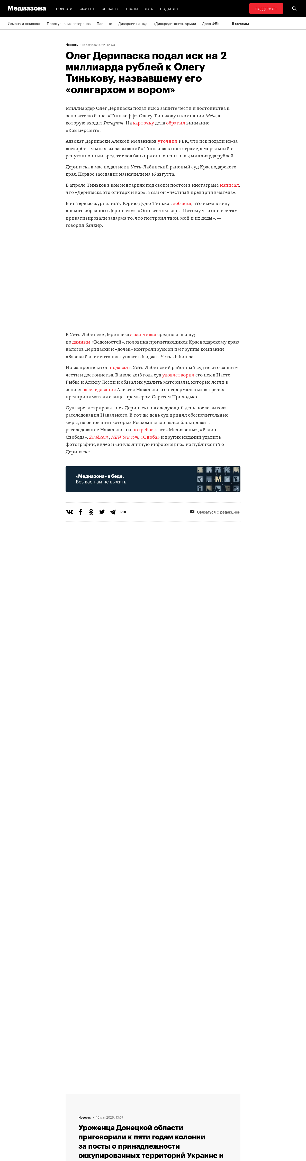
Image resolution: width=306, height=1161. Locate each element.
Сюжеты (87, 8)
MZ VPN (164, 1116)
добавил (182, 204)
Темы (98, 1125)
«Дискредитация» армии (175, 23)
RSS (163, 1096)
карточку (143, 123)
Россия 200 (167, 1125)
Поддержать (266, 8)
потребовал (145, 430)
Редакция (102, 1096)
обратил (176, 123)
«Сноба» (150, 437)
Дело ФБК (211, 23)
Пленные (104, 23)
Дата (149, 8)
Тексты (131, 8)
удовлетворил (178, 375)
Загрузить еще (153, 936)
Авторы (100, 1116)
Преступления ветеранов (69, 23)
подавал (119, 368)
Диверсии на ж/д (132, 23)
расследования (99, 390)
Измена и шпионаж (24, 23)
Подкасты (169, 8)
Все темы (240, 23)
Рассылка (165, 1106)
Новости (64, 8)
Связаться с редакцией (114, 1106)
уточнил (167, 141)
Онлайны (110, 8)
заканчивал (143, 335)
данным (81, 342)
